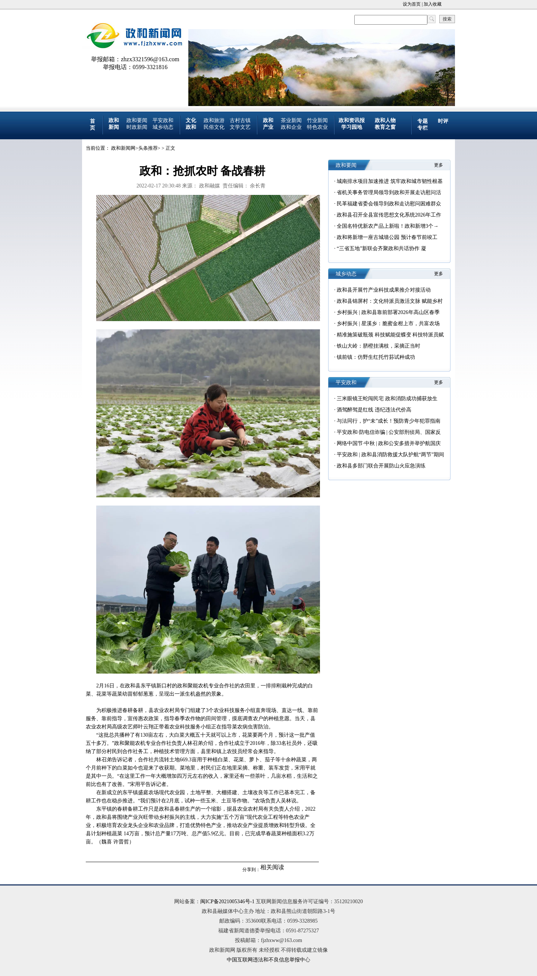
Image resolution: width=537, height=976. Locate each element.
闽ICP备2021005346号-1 (227, 901)
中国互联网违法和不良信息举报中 (266, 960)
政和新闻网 (123, 148)
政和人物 (385, 120)
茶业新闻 (291, 120)
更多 (438, 165)
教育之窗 (385, 127)
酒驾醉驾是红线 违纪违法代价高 (374, 410)
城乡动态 (163, 127)
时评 (443, 121)
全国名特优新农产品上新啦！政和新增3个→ (388, 226)
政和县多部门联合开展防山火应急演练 (381, 466)
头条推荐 (148, 148)
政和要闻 (136, 120)
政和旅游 (214, 120)
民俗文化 (214, 127)
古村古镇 (240, 120)
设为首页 (412, 4)
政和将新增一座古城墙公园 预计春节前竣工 (387, 237)
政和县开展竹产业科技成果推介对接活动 (384, 290)
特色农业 (317, 127)
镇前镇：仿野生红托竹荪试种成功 (376, 357)
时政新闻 (136, 127)
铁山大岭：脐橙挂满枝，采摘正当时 (378, 346)
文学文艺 (240, 127)
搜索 (447, 19)
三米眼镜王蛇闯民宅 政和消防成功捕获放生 (387, 398)
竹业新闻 (317, 120)
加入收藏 (433, 4)
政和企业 (291, 127)
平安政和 (163, 120)
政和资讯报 (352, 120)
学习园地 (351, 127)
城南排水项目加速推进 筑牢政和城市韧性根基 (390, 181)
